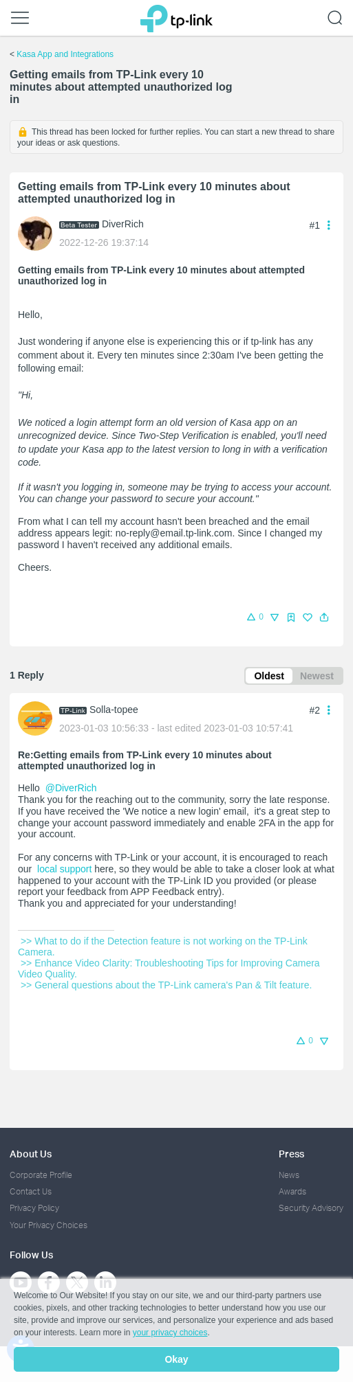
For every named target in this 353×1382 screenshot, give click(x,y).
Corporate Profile (41, 1175)
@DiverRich (71, 787)
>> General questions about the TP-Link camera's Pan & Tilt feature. (165, 984)
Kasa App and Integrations (65, 54)
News (289, 1175)
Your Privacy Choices (48, 1225)
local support (63, 868)
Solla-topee (113, 709)
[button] (324, 617)
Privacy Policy (34, 1208)
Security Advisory (311, 1208)
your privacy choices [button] (170, 1332)
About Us (31, 1153)
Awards (292, 1191)
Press (291, 1153)
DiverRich (123, 223)
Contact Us (31, 1191)
